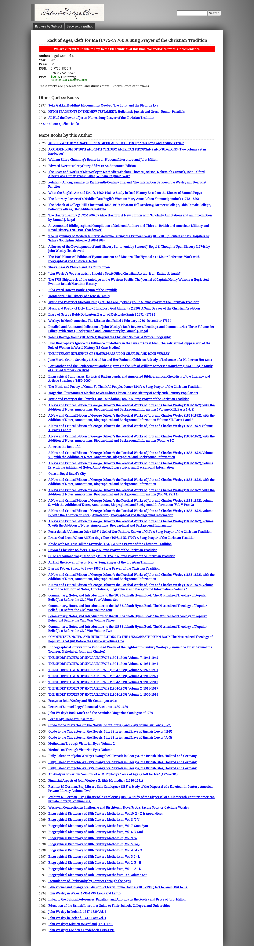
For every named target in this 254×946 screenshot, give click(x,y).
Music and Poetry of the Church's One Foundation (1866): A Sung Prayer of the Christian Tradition (118, 399)
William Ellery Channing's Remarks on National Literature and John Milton (102, 160)
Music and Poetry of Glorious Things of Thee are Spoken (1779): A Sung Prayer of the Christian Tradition (123, 302)
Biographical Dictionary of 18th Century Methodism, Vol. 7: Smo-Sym (98, 826)
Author (80, 26)
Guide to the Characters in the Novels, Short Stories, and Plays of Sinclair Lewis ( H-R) (110, 731)
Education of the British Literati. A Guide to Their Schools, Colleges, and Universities (109, 906)
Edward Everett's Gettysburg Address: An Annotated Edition (92, 166)
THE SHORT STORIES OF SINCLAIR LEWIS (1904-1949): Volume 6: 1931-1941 (103, 664)
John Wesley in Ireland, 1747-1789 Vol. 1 (77, 918)
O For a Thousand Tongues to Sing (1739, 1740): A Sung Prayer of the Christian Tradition (111, 556)
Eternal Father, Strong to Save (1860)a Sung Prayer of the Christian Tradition (103, 568)
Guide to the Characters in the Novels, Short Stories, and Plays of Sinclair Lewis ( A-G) (110, 737)
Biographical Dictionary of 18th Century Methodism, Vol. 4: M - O (95, 850)
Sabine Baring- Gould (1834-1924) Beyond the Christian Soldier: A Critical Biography (109, 337)
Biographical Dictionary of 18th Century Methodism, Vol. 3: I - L (94, 856)
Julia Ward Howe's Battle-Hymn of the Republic (82, 290)
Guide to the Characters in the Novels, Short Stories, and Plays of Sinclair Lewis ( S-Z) (109, 725)
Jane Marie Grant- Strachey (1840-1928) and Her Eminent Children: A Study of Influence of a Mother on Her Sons (130, 360)
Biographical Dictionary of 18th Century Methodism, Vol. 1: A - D (94, 869)
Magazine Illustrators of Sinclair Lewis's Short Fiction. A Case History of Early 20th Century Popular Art (123, 393)
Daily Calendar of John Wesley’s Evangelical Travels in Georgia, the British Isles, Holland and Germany (122, 756)
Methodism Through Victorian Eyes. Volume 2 (81, 743)
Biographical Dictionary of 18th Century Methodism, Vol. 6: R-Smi (95, 832)
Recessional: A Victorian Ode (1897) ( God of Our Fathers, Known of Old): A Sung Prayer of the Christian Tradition (129, 532)
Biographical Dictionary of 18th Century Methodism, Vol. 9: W (92, 838)
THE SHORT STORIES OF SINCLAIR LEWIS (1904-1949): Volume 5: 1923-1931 (103, 670)
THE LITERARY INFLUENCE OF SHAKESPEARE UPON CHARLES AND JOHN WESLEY (108, 354)
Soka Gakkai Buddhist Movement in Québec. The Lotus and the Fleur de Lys (103, 105)
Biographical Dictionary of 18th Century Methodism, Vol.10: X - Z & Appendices (105, 813)
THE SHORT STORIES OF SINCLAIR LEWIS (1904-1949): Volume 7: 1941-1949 (103, 658)
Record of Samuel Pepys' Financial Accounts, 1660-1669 (88, 707)
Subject (48, 26)
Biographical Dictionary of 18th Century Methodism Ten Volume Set (97, 875)
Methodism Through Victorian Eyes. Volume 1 (81, 750)
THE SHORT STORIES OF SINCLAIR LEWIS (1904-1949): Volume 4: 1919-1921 (103, 676)
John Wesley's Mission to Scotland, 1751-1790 (80, 924)
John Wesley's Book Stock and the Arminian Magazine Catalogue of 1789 (100, 713)
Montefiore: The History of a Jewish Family (79, 296)
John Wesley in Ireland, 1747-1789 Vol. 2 (77, 912)
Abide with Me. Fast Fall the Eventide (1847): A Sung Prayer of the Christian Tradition (110, 544)
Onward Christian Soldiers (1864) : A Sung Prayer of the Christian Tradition (102, 550)
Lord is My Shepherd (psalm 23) (71, 719)
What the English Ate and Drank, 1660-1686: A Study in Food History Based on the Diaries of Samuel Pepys (125, 193)
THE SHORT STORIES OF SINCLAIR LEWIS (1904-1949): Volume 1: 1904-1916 (103, 694)
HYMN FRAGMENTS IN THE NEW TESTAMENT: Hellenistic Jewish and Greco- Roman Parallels (116, 112)
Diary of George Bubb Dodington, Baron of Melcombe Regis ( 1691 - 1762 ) (101, 314)
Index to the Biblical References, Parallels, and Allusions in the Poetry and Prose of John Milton (116, 899)
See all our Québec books (61, 124)
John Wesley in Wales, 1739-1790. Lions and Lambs (85, 893)
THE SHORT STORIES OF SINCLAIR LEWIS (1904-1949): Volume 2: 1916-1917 (103, 688)
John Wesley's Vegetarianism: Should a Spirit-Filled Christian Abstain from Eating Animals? (114, 273)
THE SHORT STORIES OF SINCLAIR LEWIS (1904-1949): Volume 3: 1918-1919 (103, 682)
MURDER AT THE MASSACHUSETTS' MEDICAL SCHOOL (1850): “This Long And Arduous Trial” (116, 143)
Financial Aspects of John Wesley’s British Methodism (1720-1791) (95, 780)
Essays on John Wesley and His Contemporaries (82, 701)
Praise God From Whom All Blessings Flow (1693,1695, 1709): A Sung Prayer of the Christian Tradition (121, 538)
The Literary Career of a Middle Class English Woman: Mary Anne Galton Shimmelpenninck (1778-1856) (123, 199)
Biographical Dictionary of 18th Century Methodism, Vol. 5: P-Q (94, 844)
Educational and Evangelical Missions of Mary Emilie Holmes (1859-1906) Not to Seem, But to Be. (118, 887)
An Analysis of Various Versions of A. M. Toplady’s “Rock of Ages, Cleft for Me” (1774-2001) (112, 774)
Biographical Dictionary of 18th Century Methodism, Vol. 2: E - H (94, 863)
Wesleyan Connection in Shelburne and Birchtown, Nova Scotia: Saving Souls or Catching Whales (118, 807)
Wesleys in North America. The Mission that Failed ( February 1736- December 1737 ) (109, 321)
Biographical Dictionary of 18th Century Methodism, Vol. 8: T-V (93, 819)
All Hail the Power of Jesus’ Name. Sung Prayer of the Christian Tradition (101, 118)
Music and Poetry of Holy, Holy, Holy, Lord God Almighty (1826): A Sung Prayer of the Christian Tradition (124, 308)
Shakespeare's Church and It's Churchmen (79, 267)
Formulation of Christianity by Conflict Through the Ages (89, 881)
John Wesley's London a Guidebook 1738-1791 (81, 930)
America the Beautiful (64, 447)
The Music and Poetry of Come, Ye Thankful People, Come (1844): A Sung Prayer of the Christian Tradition (124, 387)
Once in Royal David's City (67, 474)
